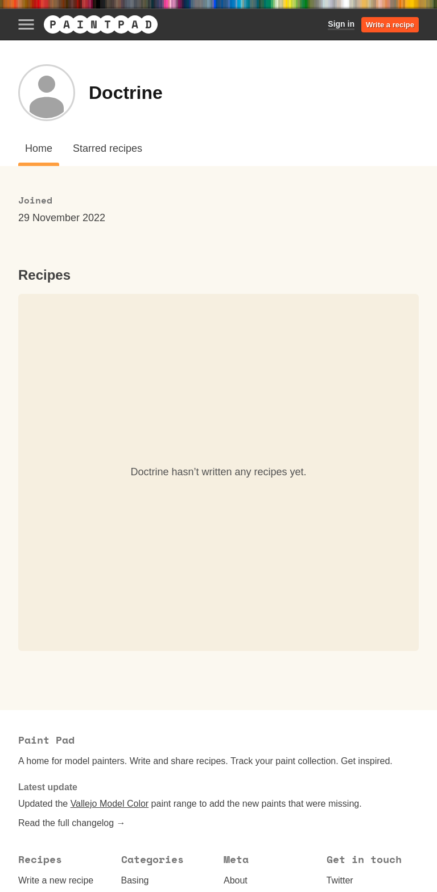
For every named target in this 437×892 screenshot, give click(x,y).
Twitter (340, 880)
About (236, 880)
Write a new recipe (55, 880)
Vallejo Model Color (110, 803)
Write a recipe (390, 24)
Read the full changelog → (72, 823)
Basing (135, 880)
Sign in (341, 23)
